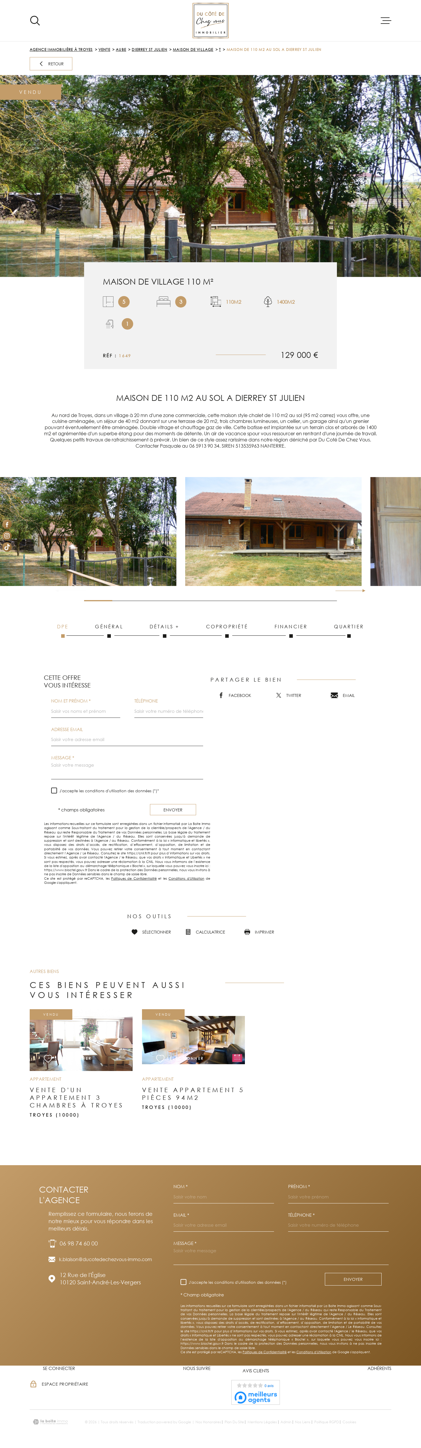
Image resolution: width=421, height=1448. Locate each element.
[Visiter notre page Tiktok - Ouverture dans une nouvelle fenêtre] (7, 547)
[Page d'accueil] (211, 20)
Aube (121, 49)
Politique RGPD (326, 1422)
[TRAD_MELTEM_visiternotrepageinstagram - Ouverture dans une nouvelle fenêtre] (7, 535)
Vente (104, 49)
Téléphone (146, 701)
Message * (62, 757)
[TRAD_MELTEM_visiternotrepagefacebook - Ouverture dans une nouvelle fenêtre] (7, 524)
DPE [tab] (63, 631)
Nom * (180, 1186)
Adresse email (67, 729)
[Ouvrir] (35, 20)
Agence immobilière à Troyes (61, 49)
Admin (285, 1422)
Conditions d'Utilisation (186, 878)
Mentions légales (262, 1422)
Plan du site (234, 1422)
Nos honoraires (208, 1422)
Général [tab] (109, 631)
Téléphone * (301, 1215)
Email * (181, 1215)
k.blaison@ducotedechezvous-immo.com (105, 1259)
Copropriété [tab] (227, 631)
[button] (361, 590)
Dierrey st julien (149, 49)
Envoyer (173, 809)
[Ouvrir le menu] (386, 20)
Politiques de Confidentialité (134, 878)
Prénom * (299, 1186)
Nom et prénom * (71, 701)
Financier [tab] (291, 631)
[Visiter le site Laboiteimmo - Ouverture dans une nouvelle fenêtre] (50, 1422)
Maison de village (193, 49)
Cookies (349, 1422)
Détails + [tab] (164, 631)
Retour (51, 63)
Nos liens (302, 1422)
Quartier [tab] (349, 631)
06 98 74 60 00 (79, 1243)
